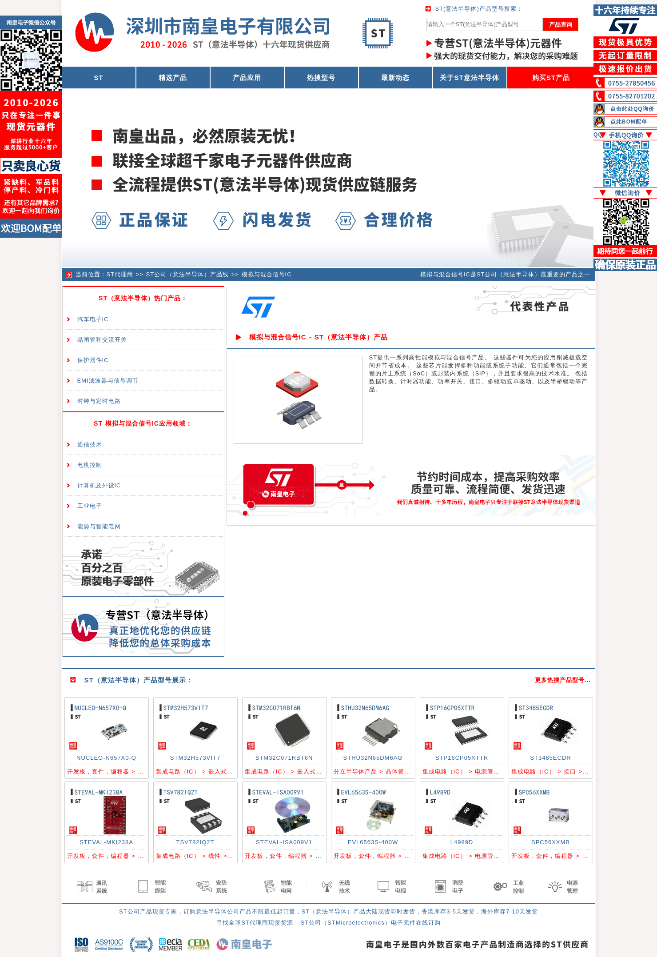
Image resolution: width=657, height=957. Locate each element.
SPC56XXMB (550, 842)
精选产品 (173, 77)
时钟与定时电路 (99, 401)
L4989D (462, 842)
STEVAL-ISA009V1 (284, 842)
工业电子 (89, 505)
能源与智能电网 (99, 526)
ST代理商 (120, 274)
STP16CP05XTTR (461, 757)
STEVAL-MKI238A (106, 842)
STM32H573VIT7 (195, 757)
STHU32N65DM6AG (373, 757)
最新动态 (395, 77)
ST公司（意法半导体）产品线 (187, 274)
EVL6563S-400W (373, 842)
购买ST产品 (551, 77)
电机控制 (89, 465)
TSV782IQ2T (195, 842)
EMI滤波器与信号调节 (108, 380)
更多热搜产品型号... (563, 680)
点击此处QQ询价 (632, 109)
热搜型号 (321, 77)
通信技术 (89, 444)
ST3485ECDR (550, 757)
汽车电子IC (93, 319)
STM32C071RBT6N (284, 757)
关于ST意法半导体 (469, 77)
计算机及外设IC (99, 485)
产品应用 (247, 77)
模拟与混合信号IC (267, 274)
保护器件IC (93, 360)
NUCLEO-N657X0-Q (106, 757)
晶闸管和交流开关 (102, 339)
